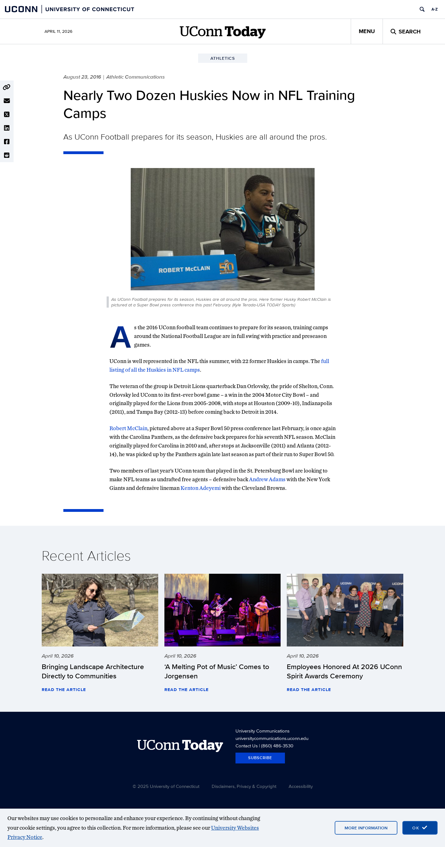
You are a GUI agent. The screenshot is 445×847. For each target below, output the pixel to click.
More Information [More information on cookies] (366, 828)
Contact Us (246, 745)
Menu (367, 31)
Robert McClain (128, 428)
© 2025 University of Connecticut (166, 786)
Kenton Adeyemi (200, 488)
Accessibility (301, 786)
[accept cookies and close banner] (420, 828)
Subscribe (260, 758)
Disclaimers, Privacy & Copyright (244, 786)
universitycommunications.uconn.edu (271, 738)
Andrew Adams (267, 479)
